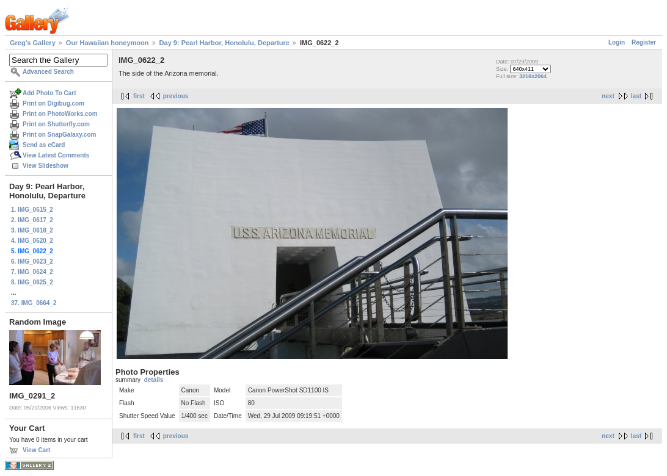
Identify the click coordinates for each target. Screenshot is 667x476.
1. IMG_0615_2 (32, 209)
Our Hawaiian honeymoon (107, 42)
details (154, 380)
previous (176, 96)
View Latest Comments (56, 155)
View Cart (36, 450)
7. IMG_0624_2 (32, 272)
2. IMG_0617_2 (32, 220)
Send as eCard (44, 145)
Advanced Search (48, 71)
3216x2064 (533, 76)
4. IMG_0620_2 (32, 240)
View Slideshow (45, 165)
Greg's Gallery (33, 42)
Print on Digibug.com (53, 103)
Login (616, 42)
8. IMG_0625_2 (32, 282)
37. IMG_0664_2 (34, 303)
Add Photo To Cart (49, 93)
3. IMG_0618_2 (32, 230)
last (636, 96)
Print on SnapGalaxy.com (59, 134)
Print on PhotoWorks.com (60, 113)
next (608, 96)
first (139, 96)
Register (644, 42)
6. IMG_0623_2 (32, 261)
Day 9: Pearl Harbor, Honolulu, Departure (224, 42)
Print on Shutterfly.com (56, 124)
